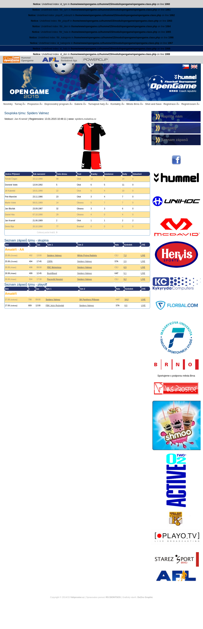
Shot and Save (153, 104)
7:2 (125, 255)
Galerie (79, 104)
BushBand (52, 273)
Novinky (8, 104)
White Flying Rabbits (87, 255)
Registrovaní (188, 104)
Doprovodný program (56, 104)
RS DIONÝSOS (113, 597)
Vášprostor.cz (77, 597)
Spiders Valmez (54, 255)
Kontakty (115, 104)
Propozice (33, 104)
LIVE (143, 255)
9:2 (125, 279)
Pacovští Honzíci (55, 279)
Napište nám (172, 116)
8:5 (125, 305)
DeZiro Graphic (145, 597)
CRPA (50, 261)
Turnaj (18, 104)
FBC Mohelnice (54, 267)
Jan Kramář (20, 119)
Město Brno (132, 104)
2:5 (125, 261)
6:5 (125, 267)
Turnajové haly (96, 104)
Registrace (170, 104)
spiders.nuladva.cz (85, 119)
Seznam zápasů (174, 140)
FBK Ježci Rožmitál (55, 305)
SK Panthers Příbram (89, 300)
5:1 (125, 273)
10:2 (126, 300)
